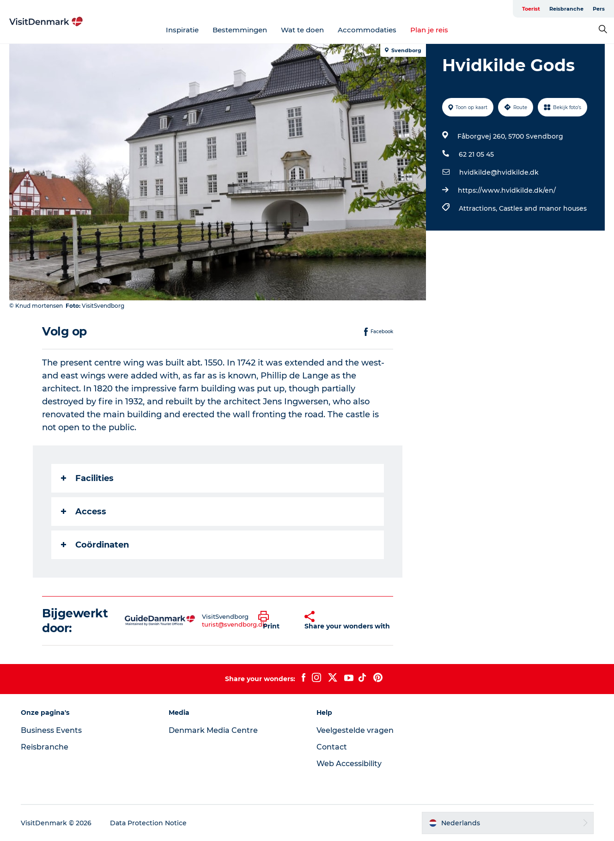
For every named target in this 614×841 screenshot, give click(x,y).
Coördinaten (95, 545)
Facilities (87, 478)
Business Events (51, 730)
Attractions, (479, 208)
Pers (599, 9)
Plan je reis (429, 29)
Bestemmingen (240, 29)
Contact (331, 747)
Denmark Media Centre (213, 730)
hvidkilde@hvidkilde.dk (499, 172)
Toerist (531, 9)
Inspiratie (182, 29)
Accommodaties (367, 29)
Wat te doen (302, 29)
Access (83, 511)
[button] (274, 620)
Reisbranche (566, 9)
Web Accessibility (349, 763)
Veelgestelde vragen (355, 730)
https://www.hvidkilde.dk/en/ (507, 190)
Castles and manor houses (543, 208)
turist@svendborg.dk (234, 624)
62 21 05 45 (476, 154)
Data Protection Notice (148, 823)
